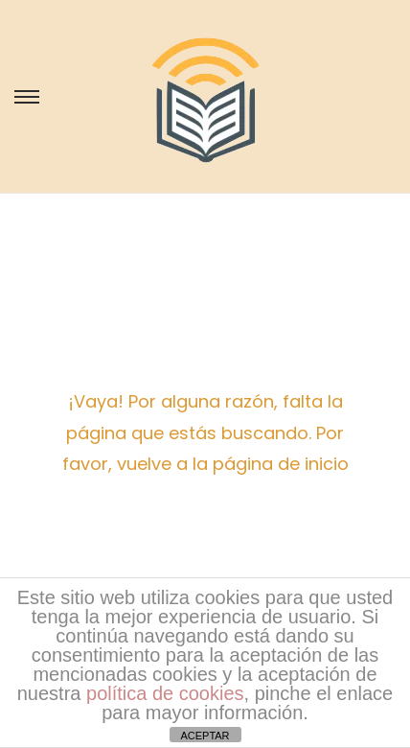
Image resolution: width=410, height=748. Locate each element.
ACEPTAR (204, 735)
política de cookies (165, 693)
